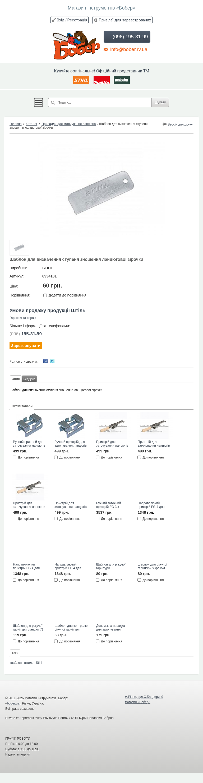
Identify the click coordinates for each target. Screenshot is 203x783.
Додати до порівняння (67, 295)
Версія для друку (178, 124)
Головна (16, 124)
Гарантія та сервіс (23, 318)
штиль (28, 663)
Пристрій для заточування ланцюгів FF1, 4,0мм (112, 444)
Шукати (160, 102)
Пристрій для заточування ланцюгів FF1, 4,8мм (154, 444)
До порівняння (28, 457)
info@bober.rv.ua (125, 49)
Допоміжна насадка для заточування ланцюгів (110, 628)
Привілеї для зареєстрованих (125, 20)
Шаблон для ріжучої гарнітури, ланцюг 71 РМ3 (28, 628)
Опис (16, 379)
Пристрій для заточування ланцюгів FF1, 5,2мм (29, 505)
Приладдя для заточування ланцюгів (68, 124)
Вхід (60, 20)
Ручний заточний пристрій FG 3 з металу (108, 505)
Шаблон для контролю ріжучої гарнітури (70, 627)
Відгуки (29, 379)
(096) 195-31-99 (126, 37)
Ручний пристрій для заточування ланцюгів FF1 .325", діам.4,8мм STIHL (70, 444)
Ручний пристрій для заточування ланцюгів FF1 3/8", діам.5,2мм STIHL (29, 444)
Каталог (32, 124)
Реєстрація (77, 20)
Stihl (39, 663)
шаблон (16, 663)
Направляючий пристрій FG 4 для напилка (151, 505)
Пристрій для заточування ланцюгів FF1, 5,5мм (70, 505)
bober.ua (13, 703)
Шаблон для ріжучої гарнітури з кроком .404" (152, 567)
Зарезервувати (25, 345)
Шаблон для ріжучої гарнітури (111, 566)
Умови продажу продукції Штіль (47, 310)
